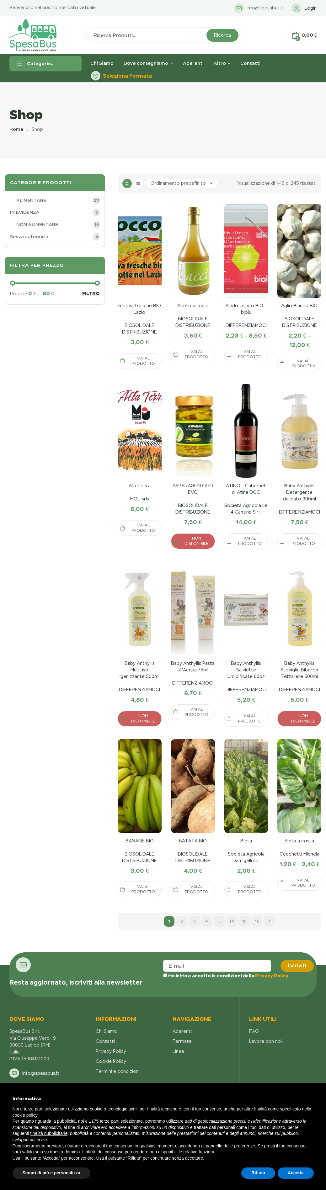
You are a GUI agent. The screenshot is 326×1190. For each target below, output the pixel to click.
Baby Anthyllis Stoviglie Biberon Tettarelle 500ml (299, 670)
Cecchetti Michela (299, 853)
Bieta (246, 840)
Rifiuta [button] (258, 1172)
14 (231, 921)
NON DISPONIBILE (196, 541)
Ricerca (222, 35)
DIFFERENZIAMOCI (246, 325)
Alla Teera (140, 485)
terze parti (109, 1121)
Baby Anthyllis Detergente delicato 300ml (299, 492)
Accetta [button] (296, 1172)
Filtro (91, 293)
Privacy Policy (271, 975)
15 (244, 921)
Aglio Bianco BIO (299, 305)
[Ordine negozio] (181, 183)
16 (257, 921)
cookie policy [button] (25, 1115)
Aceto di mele (192, 305)
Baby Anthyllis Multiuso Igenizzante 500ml (139, 670)
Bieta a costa (299, 840)
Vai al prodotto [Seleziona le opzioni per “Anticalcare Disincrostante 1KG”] (143, 361)
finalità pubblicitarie (48, 1133)
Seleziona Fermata (127, 76)
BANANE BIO (140, 840)
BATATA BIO (193, 840)
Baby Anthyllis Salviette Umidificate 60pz (246, 670)
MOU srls (139, 498)
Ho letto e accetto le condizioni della (225, 975)
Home (16, 129)
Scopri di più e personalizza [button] (51, 1172)
